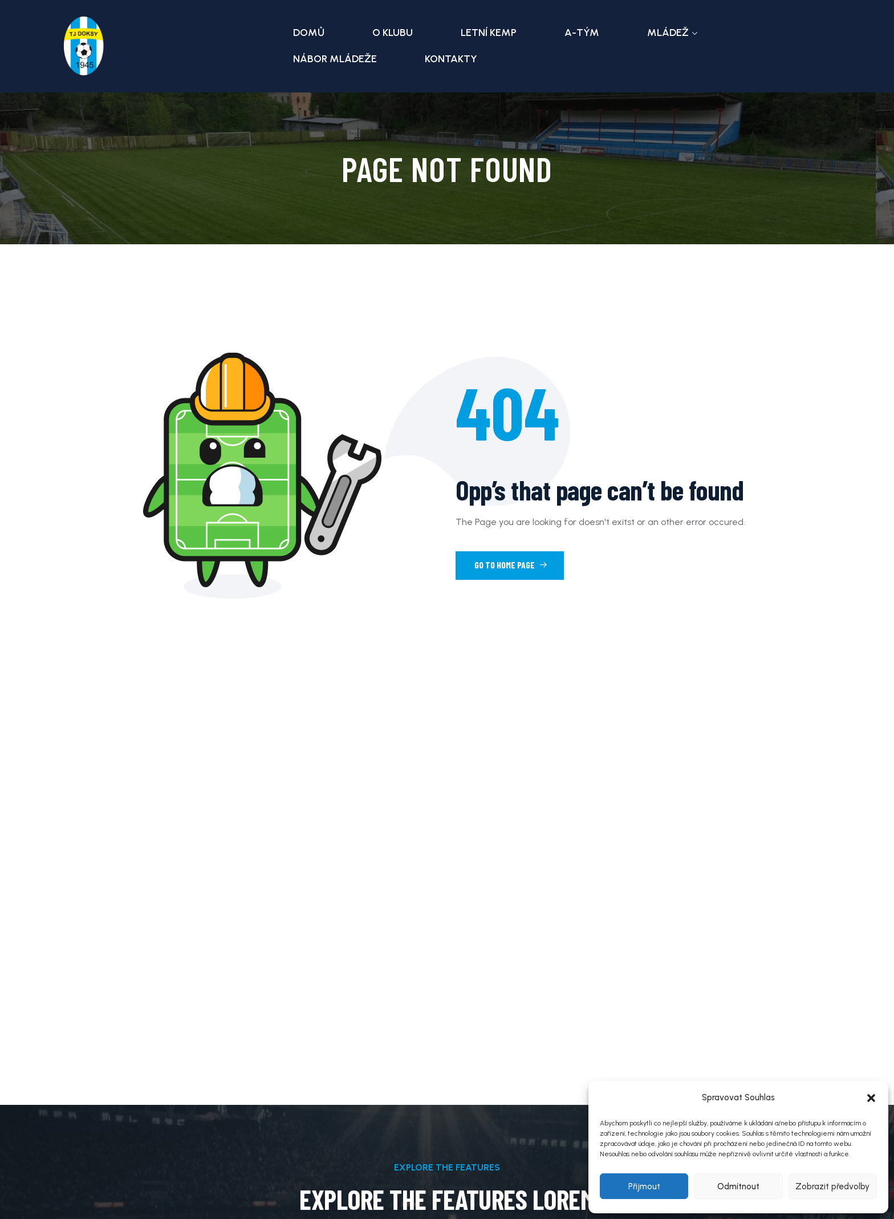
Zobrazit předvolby (832, 1186)
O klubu (392, 32)
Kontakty (451, 59)
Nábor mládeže (335, 59)
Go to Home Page (510, 564)
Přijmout (644, 1186)
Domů (308, 32)
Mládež (668, 32)
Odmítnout (738, 1186)
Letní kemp (489, 32)
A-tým (581, 32)
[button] (871, 1098)
